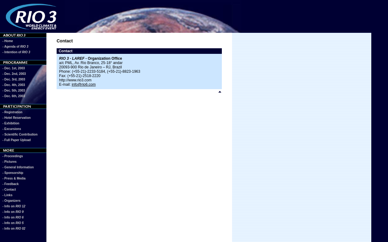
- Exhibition (10, 123)
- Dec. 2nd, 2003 (14, 74)
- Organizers (11, 200)
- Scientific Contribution (19, 134)
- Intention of (16, 52)
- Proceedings (12, 156)
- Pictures (9, 161)
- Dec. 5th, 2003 (13, 90)
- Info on (13, 206)
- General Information (18, 167)
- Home (7, 41)
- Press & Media (13, 178)
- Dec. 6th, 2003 (13, 96)
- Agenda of (15, 46)
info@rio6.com (84, 84)
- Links (7, 195)
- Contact (9, 189)
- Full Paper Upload (16, 140)
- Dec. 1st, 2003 (13, 68)
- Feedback (10, 184)
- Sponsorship (12, 173)
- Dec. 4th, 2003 (13, 85)
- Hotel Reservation (16, 117)
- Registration (12, 112)
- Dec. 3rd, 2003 (13, 79)
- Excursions (11, 129)
